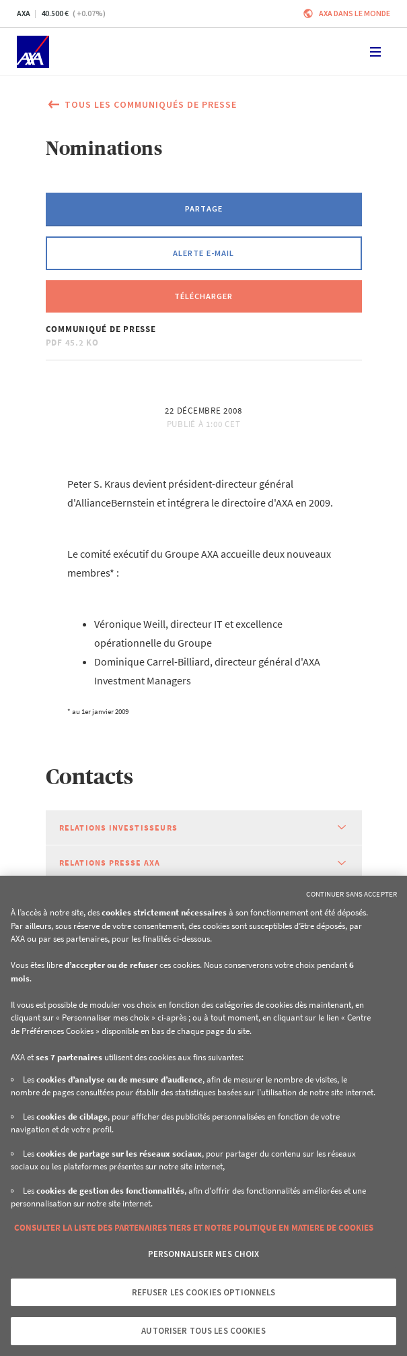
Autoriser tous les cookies (203, 1330)
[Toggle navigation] (375, 52)
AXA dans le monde (354, 13)
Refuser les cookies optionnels (204, 1292)
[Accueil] (33, 52)
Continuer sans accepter (351, 894)
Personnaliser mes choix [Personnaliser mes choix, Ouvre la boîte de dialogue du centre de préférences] (204, 1254)
